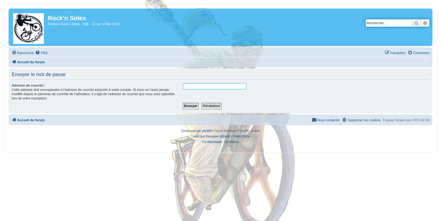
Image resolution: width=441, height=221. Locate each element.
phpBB (206, 131)
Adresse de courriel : (24, 85)
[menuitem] (38, 52)
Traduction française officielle (210, 136)
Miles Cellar (242, 136)
